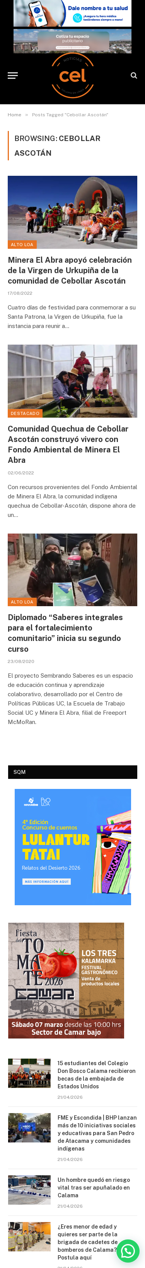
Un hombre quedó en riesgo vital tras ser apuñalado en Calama (94, 1187)
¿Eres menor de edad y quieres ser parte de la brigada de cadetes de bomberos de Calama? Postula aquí (88, 1242)
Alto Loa (22, 244)
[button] (128, 1251)
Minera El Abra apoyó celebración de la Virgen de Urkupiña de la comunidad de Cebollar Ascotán (70, 270)
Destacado (25, 413)
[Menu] (13, 75)
